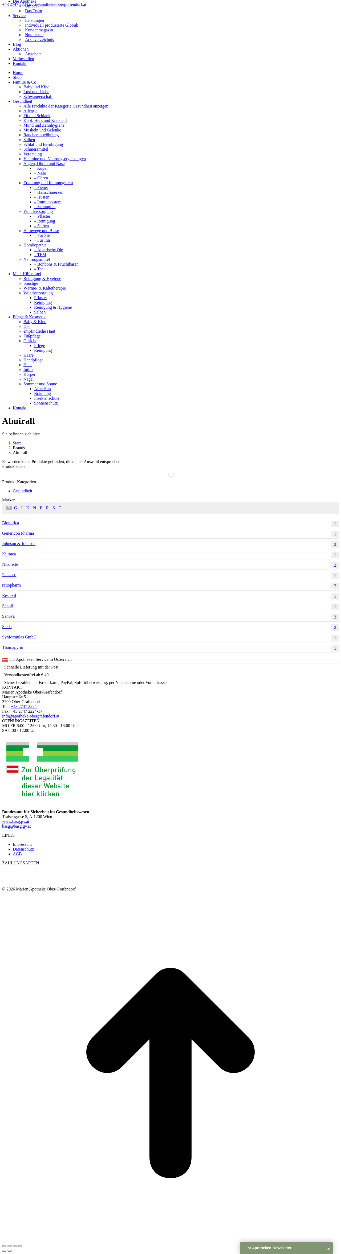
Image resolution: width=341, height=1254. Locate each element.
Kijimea (170, 555)
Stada (170, 627)
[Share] (9, 1246)
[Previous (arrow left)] (4, 1251)
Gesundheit (22, 491)
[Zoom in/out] (20, 1246)
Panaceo (170, 575)
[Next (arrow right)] (9, 1251)
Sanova (170, 617)
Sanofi (170, 607)
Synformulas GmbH (170, 638)
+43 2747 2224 (15, 4)
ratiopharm (170, 586)
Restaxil (170, 596)
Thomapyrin (170, 648)
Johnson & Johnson (170, 544)
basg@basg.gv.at (16, 826)
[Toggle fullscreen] (15, 1246)
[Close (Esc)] (4, 1246)
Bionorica (170, 524)
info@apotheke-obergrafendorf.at (57, 4)
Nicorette (170, 565)
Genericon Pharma (170, 534)
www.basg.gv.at (15, 821)
